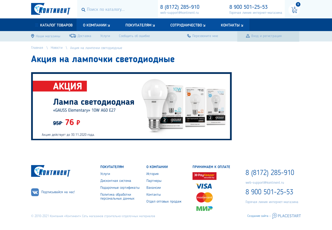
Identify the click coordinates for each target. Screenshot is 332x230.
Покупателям (138, 25)
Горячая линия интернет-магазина (255, 13)
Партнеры (153, 181)
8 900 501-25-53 (248, 7)
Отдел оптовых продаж (163, 202)
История (152, 174)
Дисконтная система (115, 181)
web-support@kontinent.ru (179, 13)
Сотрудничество (186, 25)
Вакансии (153, 188)
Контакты (230, 25)
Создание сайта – (259, 216)
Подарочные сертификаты (119, 188)
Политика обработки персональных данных (117, 197)
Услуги (105, 174)
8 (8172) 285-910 (179, 7)
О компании (95, 25)
